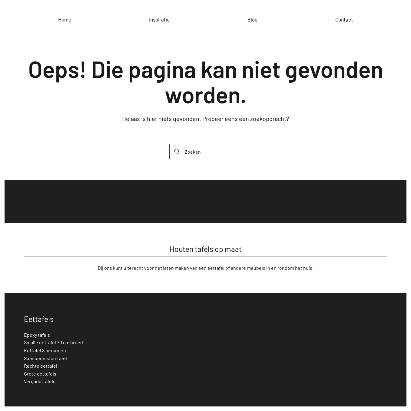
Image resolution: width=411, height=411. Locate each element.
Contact (344, 19)
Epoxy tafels (37, 335)
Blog (252, 19)
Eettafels (39, 318)
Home (64, 19)
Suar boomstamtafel (45, 358)
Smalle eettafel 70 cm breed (53, 342)
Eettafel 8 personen (45, 350)
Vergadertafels (39, 381)
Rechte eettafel (40, 366)
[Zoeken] (205, 151)
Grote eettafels (40, 373)
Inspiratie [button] (159, 19)
